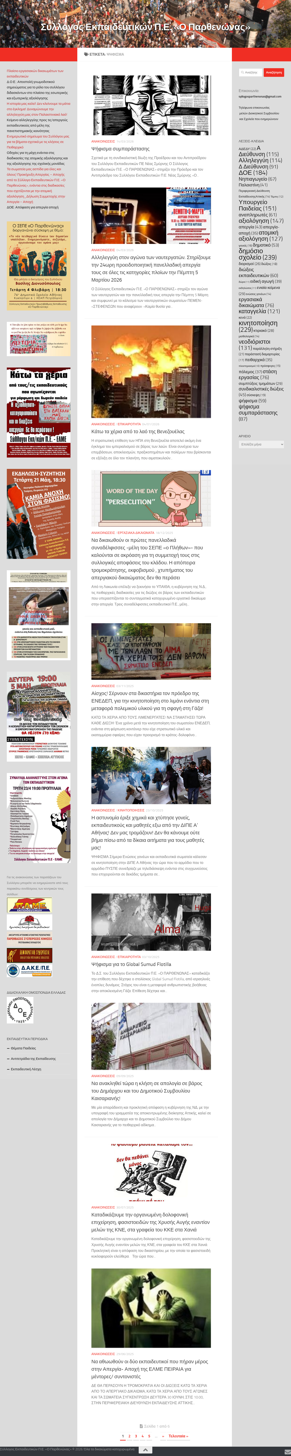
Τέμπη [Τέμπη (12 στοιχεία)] (277, 196)
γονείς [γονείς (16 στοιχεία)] (245, 245)
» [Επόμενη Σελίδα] (163, 1436)
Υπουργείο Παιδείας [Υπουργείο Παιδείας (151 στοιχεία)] (257, 205)
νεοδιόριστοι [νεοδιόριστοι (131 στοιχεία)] (254, 344)
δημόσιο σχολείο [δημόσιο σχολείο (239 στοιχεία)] (258, 254)
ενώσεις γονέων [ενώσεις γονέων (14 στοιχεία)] (258, 294)
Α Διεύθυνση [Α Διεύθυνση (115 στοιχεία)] (259, 151)
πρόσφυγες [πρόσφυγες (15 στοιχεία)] (270, 366)
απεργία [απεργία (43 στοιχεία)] (250, 227)
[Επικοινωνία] (288, 1452)
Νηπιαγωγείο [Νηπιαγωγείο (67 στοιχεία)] (257, 179)
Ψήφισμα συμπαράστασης (120, 149)
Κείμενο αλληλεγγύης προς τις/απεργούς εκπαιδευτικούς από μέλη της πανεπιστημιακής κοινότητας (37, 125)
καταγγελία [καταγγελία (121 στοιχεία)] (259, 311)
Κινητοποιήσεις (131, 810)
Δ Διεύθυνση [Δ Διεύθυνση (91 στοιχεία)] (258, 166)
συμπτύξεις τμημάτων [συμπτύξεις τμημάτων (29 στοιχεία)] (260, 383)
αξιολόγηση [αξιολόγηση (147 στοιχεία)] (261, 220)
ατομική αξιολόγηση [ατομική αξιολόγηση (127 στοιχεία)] (261, 235)
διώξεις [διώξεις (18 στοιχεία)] (269, 264)
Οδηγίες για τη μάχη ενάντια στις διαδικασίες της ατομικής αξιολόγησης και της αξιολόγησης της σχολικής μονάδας (37, 158)
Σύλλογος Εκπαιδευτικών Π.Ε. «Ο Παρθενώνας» (145, 27)
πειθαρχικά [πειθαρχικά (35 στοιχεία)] (258, 359)
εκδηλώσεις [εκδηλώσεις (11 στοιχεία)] (247, 288)
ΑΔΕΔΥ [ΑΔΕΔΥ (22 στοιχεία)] (247, 149)
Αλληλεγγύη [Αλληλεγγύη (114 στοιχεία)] (260, 160)
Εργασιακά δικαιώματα (136, 533)
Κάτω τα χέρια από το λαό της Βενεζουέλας (138, 432)
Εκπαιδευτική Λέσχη (26, 1069)
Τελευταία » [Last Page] (178, 1436)
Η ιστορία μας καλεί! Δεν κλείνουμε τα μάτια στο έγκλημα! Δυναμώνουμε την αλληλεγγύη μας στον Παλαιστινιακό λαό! (38, 109)
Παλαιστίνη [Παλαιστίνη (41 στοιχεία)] (253, 185)
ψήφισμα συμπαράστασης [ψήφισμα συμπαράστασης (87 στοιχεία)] (258, 412)
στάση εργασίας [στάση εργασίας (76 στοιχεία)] (258, 374)
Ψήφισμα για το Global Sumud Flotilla (131, 964)
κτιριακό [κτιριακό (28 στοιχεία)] (263, 330)
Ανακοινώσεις (103, 141)
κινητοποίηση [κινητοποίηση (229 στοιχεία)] (258, 326)
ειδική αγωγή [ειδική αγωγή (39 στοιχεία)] (266, 281)
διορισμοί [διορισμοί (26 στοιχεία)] (250, 264)
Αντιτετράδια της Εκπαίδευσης (33, 1059)
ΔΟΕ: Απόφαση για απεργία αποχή (32, 207)
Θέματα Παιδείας (23, 1048)
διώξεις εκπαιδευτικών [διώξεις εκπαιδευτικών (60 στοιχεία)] (258, 272)
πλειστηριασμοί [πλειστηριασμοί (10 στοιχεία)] (249, 366)
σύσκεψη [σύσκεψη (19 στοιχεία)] (256, 395)
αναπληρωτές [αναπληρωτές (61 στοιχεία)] (258, 215)
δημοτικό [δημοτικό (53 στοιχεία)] (266, 245)
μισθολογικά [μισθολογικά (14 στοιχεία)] (249, 336)
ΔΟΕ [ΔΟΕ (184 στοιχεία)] (253, 172)
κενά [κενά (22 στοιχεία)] (245, 317)
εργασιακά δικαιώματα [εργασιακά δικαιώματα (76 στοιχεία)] (256, 302)
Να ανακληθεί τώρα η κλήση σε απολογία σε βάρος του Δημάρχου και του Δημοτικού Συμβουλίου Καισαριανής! (147, 1091)
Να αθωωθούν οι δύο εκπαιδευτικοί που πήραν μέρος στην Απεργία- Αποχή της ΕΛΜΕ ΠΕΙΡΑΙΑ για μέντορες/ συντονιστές (149, 1369)
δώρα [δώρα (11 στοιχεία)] (244, 281)
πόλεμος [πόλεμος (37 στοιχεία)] (250, 371)
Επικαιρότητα (129, 424)
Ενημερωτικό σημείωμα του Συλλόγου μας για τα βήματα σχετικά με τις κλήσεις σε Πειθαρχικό (38, 141)
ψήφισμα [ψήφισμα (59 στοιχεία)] (252, 400)
